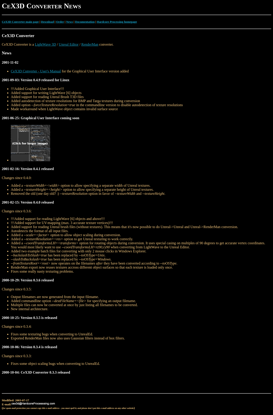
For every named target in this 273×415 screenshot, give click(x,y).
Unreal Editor (69, 44)
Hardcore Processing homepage (117, 21)
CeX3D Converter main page (20, 21)
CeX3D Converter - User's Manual (36, 71)
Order (60, 21)
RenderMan (89, 44)
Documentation (85, 21)
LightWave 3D (45, 44)
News (69, 21)
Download (47, 21)
